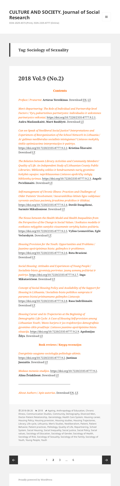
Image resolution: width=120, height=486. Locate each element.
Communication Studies (39, 413)
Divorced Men (88, 413)
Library (22, 423)
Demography (72, 413)
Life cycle (31, 423)
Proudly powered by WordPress (35, 479)
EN (84, 100)
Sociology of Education (38, 433)
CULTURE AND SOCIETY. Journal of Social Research (54, 14)
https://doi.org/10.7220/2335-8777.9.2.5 (42, 231)
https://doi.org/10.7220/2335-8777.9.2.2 (42, 148)
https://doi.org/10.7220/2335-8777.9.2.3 (66, 178)
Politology (52, 426)
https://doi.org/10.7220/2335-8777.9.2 (41, 358)
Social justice (69, 430)
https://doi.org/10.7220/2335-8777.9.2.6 (42, 253)
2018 (40, 410)
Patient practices (37, 426)
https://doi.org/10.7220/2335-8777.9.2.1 (71, 117)
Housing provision (44, 420)
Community (59, 413)
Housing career (92, 417)
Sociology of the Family (72, 436)
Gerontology (54, 417)
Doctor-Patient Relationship (32, 417)
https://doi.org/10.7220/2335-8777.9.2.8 (42, 301)
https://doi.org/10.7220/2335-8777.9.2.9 (54, 331)
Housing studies (63, 420)
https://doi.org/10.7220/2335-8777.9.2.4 (42, 205)
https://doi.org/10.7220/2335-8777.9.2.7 (53, 274)
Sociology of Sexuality (48, 436)
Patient (84, 423)
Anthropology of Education (71, 410)
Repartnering (81, 426)
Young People (33, 440)
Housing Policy (26, 420)
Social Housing (35, 430)
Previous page (13, 460)
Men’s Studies (56, 423)
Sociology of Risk (27, 436)
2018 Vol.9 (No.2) (41, 78)
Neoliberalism (72, 423)
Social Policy (83, 430)
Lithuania (43, 423)
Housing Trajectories (84, 420)
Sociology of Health (83, 433)
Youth (44, 440)
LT (89, 100)
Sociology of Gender (61, 433)
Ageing (51, 410)
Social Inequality (52, 430)
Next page (106, 460)
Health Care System (72, 417)
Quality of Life (66, 426)
